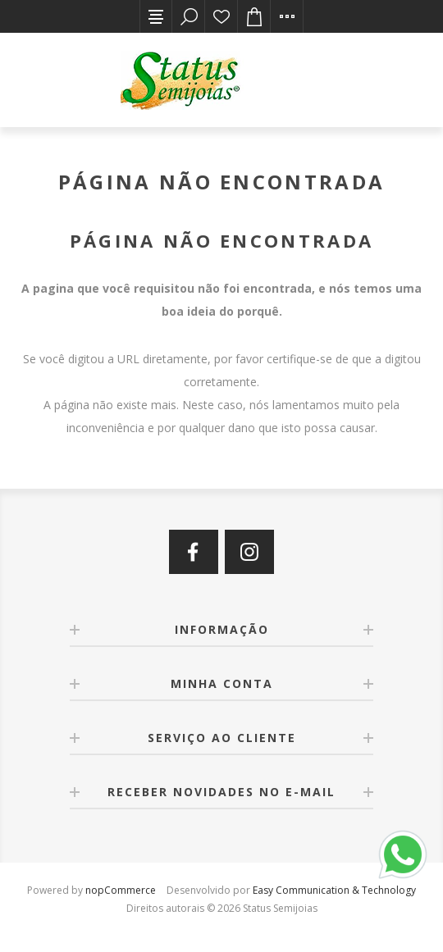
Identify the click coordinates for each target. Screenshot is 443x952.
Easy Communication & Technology (334, 890)
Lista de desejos (221, 16)
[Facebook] (193, 552)
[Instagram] (249, 552)
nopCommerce (120, 890)
